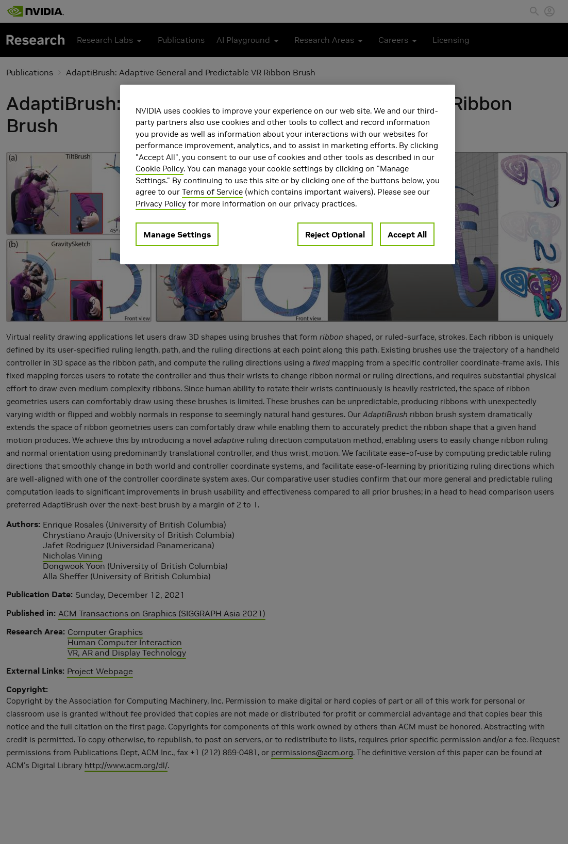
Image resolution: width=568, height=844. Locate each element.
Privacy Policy (161, 204)
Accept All (407, 234)
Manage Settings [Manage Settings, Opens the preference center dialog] (177, 234)
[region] (287, 175)
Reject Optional (335, 234)
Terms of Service (212, 192)
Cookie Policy (159, 168)
